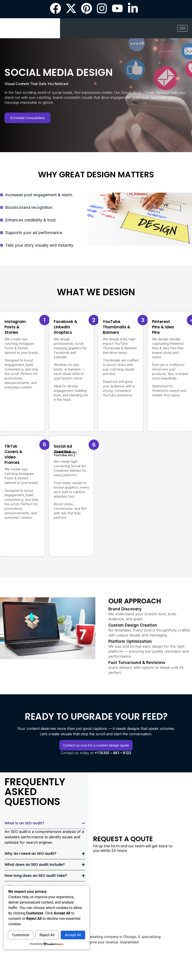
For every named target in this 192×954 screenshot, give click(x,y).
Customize (20, 935)
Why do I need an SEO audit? (30, 853)
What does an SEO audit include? (34, 864)
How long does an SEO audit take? (35, 875)
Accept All (73, 935)
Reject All (47, 935)
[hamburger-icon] (182, 28)
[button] (44, 823)
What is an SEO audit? (24, 823)
